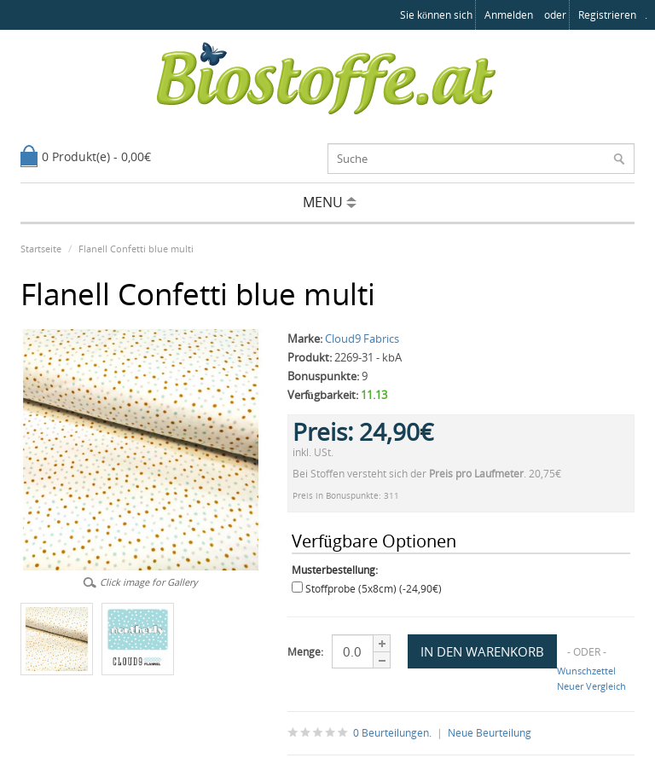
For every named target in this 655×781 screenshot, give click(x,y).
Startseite (40, 248)
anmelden (508, 15)
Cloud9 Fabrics (362, 338)
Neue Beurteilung (489, 733)
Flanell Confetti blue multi (136, 248)
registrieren (607, 15)
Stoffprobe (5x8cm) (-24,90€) (373, 588)
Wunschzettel (586, 670)
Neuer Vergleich (591, 686)
